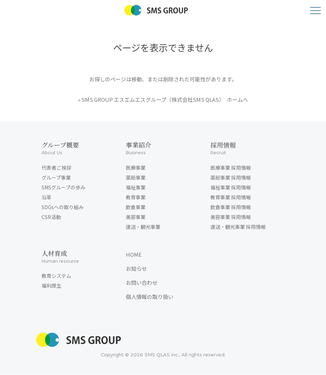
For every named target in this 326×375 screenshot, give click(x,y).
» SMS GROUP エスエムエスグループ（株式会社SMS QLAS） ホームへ (163, 99)
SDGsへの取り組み (63, 207)
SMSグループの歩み (63, 187)
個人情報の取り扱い (149, 296)
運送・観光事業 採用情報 (238, 226)
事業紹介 (160, 148)
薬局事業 (136, 177)
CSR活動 (51, 216)
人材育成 (76, 257)
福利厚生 (51, 285)
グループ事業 (56, 177)
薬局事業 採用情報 (230, 177)
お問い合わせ (142, 282)
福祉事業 (136, 187)
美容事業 (136, 216)
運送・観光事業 (143, 226)
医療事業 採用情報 (230, 167)
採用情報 (244, 148)
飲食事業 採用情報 (230, 207)
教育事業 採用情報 (230, 197)
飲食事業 (136, 207)
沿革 (46, 197)
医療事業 (136, 167)
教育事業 (136, 197)
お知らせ (136, 268)
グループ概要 (76, 148)
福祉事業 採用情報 (230, 187)
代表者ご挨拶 (56, 167)
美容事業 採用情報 (230, 216)
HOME (134, 254)
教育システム (56, 276)
